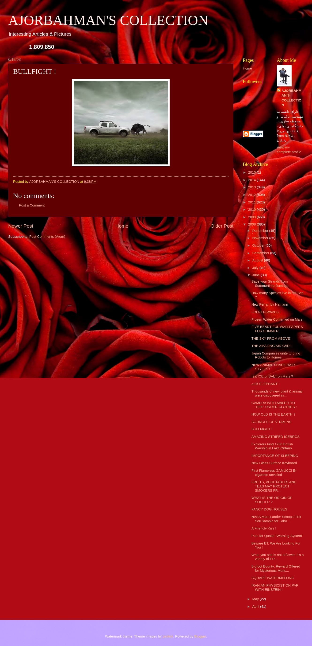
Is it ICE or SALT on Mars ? (272, 376)
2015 (252, 172)
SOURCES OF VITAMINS (271, 422)
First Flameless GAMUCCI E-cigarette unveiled (274, 473)
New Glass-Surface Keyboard (274, 463)
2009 (252, 217)
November (260, 238)
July (255, 268)
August (258, 260)
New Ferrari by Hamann (269, 304)
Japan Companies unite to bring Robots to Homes (275, 355)
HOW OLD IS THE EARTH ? (273, 414)
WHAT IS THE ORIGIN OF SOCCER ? (271, 500)
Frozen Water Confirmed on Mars (277, 319)
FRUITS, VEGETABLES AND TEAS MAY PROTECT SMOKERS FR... (274, 486)
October (258, 245)
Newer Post (20, 226)
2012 (252, 195)
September (261, 253)
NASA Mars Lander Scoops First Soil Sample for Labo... (276, 519)
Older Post (222, 226)
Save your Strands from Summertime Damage (270, 284)
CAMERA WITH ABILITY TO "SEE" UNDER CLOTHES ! (274, 405)
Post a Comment (32, 205)
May (256, 599)
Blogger (200, 636)
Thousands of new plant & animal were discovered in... (277, 393)
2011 (252, 202)
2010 (252, 209)
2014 (252, 180)
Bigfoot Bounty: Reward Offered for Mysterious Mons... (275, 568)
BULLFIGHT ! (261, 429)
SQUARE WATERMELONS (272, 578)
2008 (252, 224)
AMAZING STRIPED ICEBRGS (275, 437)
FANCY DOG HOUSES (269, 509)
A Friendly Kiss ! (263, 528)
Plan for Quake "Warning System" (277, 536)
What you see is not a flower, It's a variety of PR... (277, 557)
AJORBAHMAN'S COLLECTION (108, 20)
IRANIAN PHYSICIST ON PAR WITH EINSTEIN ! (275, 588)
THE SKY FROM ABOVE (270, 338)
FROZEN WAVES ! (266, 312)
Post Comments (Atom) (47, 236)
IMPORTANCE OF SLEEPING (274, 456)
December (260, 231)
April (256, 606)
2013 (252, 187)
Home (121, 226)
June (256, 275)
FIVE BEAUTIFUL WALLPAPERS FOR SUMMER (277, 329)
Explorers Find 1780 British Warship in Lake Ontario (272, 446)
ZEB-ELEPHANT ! (265, 384)
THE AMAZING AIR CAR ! (271, 346)
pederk (168, 636)
